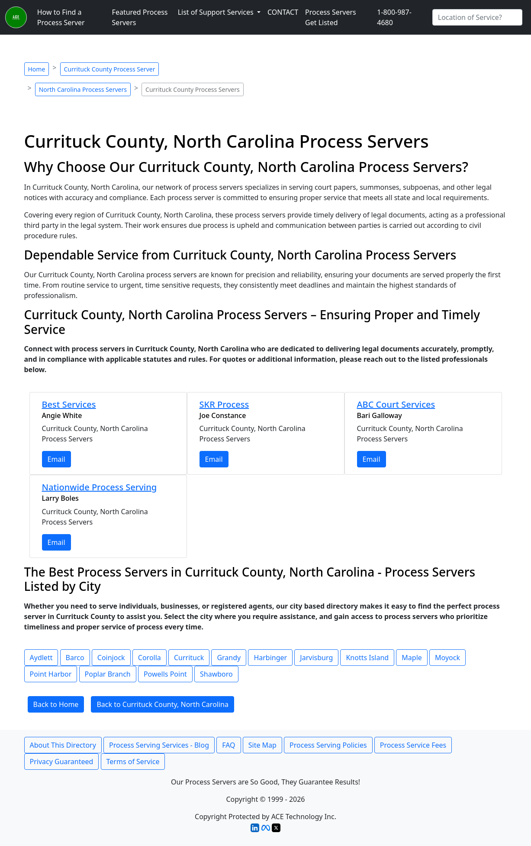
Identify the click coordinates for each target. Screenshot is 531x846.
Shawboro (216, 674)
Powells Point (165, 674)
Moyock (447, 657)
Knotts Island (367, 657)
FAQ (228, 745)
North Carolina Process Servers (83, 89)
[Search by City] (477, 17)
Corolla (149, 657)
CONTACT (282, 12)
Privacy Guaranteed (61, 761)
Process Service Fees (413, 745)
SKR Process (224, 404)
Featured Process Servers (140, 17)
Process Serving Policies (328, 745)
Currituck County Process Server (109, 69)
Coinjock (111, 657)
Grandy (229, 657)
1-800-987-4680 (394, 17)
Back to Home (56, 704)
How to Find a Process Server (61, 17)
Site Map (262, 745)
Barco (75, 657)
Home (36, 69)
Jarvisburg (316, 657)
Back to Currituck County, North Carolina (162, 704)
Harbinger (270, 657)
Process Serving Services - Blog (159, 745)
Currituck (189, 657)
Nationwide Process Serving (99, 487)
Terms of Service (133, 761)
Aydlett (41, 657)
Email (56, 459)
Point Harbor (51, 674)
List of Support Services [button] (216, 12)
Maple (412, 657)
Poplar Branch (108, 674)
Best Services (69, 404)
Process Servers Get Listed (330, 17)
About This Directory (63, 745)
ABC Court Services (396, 404)
